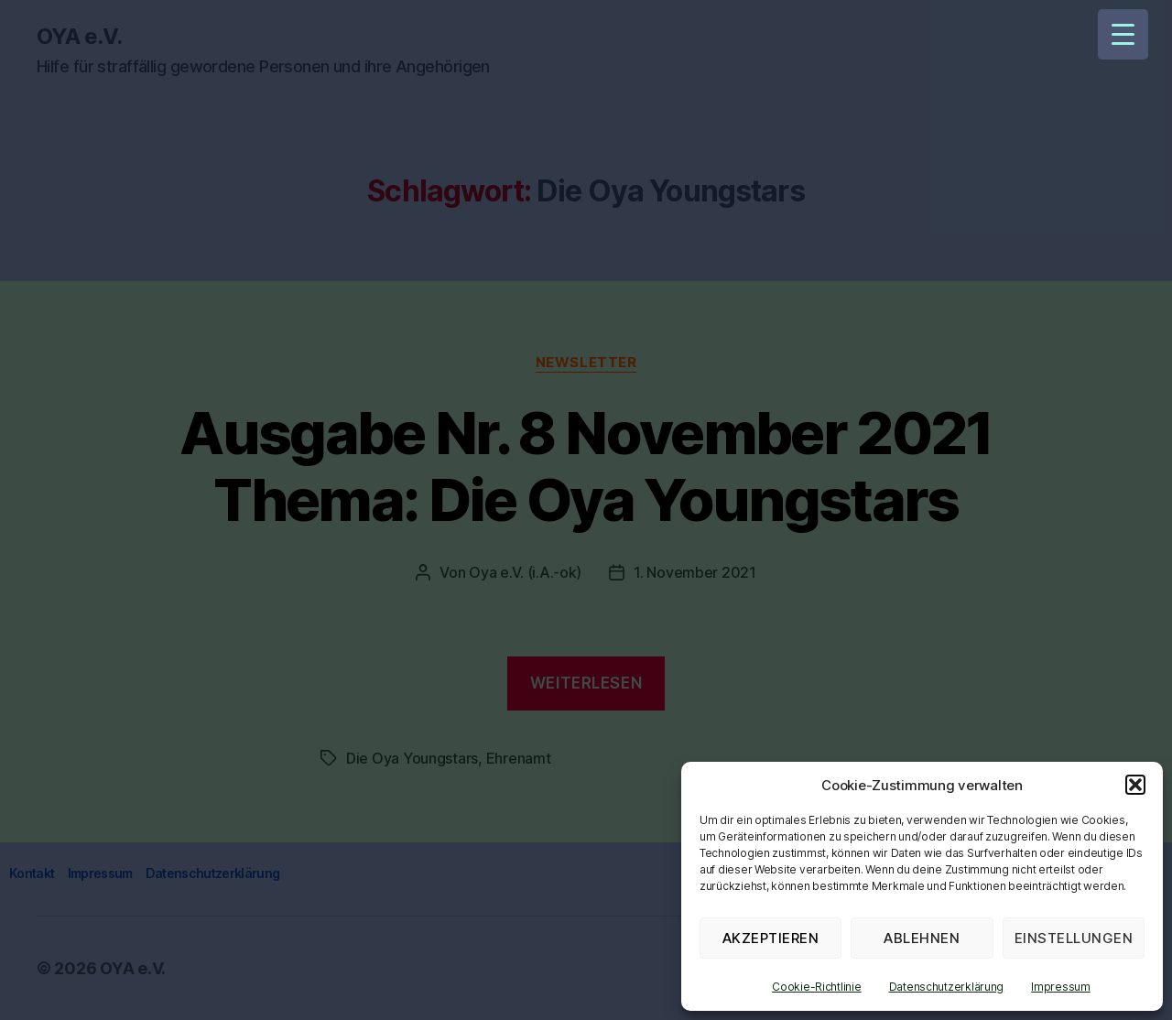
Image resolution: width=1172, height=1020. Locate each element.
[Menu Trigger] (1123, 34)
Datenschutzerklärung (946, 986)
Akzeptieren (770, 938)
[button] (1135, 785)
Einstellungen (1074, 938)
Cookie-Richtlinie (816, 986)
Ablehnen (922, 938)
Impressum (1061, 986)
